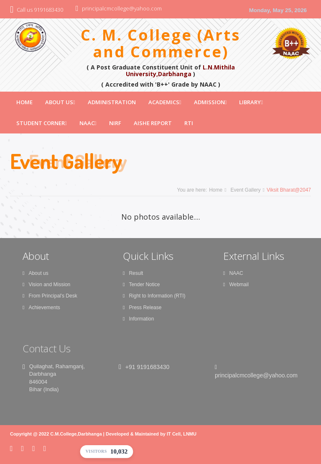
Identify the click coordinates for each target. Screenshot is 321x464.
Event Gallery (246, 190)
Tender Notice (141, 284)
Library (251, 102)
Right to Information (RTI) (154, 296)
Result (133, 273)
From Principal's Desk (50, 296)
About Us (60, 102)
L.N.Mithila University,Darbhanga (180, 70)
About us (35, 273)
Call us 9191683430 (40, 9)
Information (138, 319)
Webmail (236, 284)
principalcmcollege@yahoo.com (122, 8)
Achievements (41, 307)
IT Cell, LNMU (181, 433)
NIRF (115, 123)
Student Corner (41, 123)
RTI (188, 123)
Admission (210, 102)
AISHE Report (153, 123)
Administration (112, 102)
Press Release (142, 307)
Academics (164, 102)
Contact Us (47, 348)
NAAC (88, 123)
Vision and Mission (46, 284)
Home (24, 102)
